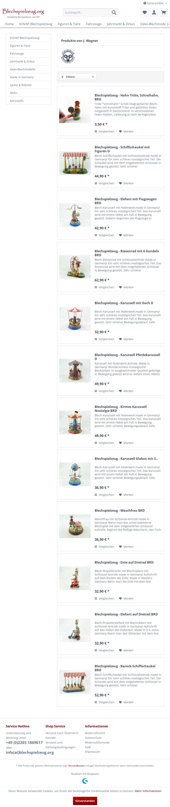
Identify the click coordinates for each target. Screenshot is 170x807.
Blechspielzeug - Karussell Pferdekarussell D (127, 357)
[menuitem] (90, 12)
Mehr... (14, 93)
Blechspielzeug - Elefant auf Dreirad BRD (126, 614)
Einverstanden (85, 801)
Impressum (92, 752)
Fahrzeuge (17, 53)
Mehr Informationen (148, 791)
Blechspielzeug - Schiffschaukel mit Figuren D (122, 149)
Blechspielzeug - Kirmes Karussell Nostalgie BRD (121, 409)
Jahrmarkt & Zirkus (22, 61)
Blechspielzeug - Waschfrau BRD (120, 511)
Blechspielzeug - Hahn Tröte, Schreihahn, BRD (127, 97)
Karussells (17, 101)
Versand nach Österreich (61, 733)
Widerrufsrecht (95, 733)
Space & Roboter (21, 85)
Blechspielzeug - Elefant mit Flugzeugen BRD (126, 201)
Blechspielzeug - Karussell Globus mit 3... (127, 459)
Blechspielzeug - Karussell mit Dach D (124, 303)
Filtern (68, 77)
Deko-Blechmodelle (22, 69)
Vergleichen (104, 131)
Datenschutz (93, 738)
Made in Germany (22, 77)
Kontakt (50, 738)
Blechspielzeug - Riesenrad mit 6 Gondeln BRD (127, 253)
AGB (88, 747)
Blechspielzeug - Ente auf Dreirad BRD (124, 562)
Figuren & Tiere (20, 46)
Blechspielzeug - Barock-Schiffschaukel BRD (125, 668)
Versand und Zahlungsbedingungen (60, 745)
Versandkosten (76, 765)
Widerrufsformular (97, 742)
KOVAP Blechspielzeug (25, 38)
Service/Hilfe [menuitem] (153, 3)
